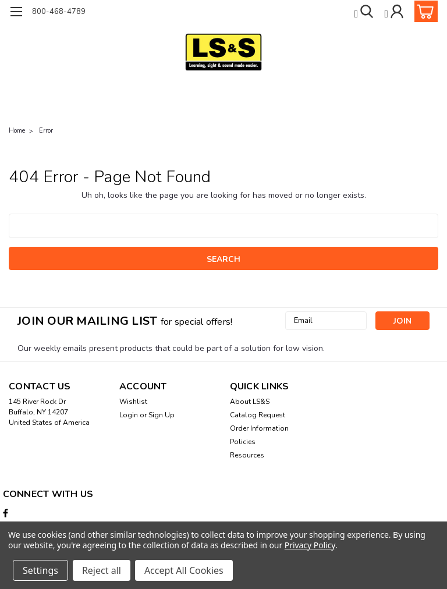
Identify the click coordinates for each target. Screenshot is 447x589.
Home (17, 130)
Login (128, 415)
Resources (247, 455)
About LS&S (249, 401)
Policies (243, 441)
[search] (365, 11)
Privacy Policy (310, 545)
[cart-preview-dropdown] (423, 11)
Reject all (101, 570)
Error (46, 130)
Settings (40, 570)
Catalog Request (257, 415)
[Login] (395, 11)
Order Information (259, 428)
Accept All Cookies (184, 570)
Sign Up (161, 415)
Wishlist (133, 401)
